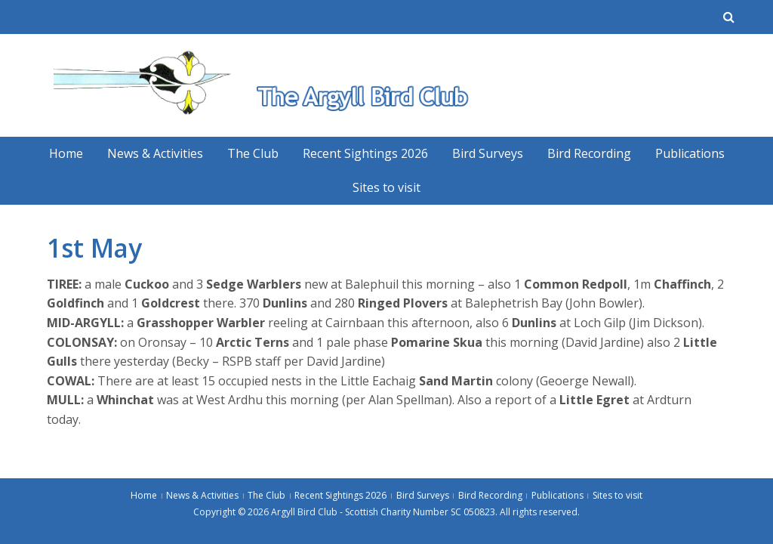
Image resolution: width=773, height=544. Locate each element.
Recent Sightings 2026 (365, 153)
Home (66, 153)
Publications (690, 153)
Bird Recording (589, 153)
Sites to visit (386, 187)
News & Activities (155, 153)
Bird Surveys (487, 153)
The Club (253, 153)
